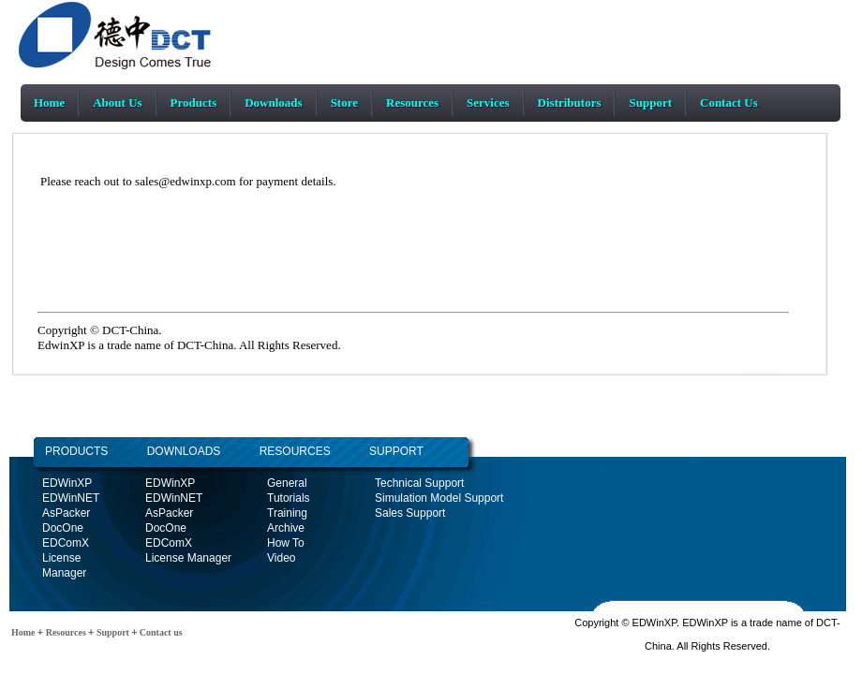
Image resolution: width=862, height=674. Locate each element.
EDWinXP (67, 483)
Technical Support (419, 483)
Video (281, 557)
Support (650, 102)
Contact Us (729, 102)
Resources (412, 102)
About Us (117, 102)
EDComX (65, 542)
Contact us (159, 632)
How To (286, 542)
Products (194, 102)
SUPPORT (396, 451)
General (287, 483)
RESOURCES (294, 451)
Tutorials (288, 498)
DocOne (62, 528)
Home (49, 102)
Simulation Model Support (439, 498)
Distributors (570, 102)
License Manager (188, 557)
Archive (286, 528)
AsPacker (66, 513)
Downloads (273, 102)
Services (488, 102)
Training (287, 513)
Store (344, 102)
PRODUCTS (76, 451)
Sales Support (410, 513)
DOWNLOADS (164, 451)
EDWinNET (70, 498)
